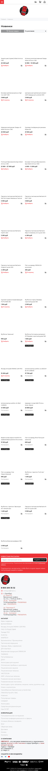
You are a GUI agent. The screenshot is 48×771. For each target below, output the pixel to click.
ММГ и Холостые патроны (10, 676)
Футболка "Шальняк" (7, 334)
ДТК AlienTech (6, 649)
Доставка (4, 729)
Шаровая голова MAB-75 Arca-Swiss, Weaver (34, 404)
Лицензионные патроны (10, 671)
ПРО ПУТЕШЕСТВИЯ (8, 629)
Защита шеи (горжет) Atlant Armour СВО (12, 59)
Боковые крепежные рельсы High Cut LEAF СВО (11, 94)
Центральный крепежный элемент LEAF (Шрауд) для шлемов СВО (35, 94)
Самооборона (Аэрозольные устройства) (16, 690)
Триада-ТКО (5, 632)
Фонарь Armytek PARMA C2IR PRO (11, 368)
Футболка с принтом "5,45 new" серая (34, 473)
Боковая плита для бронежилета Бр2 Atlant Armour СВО (35, 163)
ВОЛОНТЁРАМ (6, 624)
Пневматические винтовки (11, 679)
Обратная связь (6, 727)
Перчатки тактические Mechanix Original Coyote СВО (11, 266)
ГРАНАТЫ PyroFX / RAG (9, 693)
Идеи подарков (6, 621)
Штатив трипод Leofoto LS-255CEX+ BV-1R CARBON (36, 369)
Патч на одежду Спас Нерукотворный (7, 473)
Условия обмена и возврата (11, 721)
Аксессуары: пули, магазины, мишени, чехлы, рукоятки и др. (23, 684)
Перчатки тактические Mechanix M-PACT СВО (36, 197)
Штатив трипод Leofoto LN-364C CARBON (11, 404)
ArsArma (4, 635)
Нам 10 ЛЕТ (5, 709)
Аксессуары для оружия (10, 662)
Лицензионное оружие (9, 668)
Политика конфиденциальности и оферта (16, 718)
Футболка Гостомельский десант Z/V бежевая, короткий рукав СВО (35, 335)
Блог (2, 724)
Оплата (3, 732)
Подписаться (40, 560)
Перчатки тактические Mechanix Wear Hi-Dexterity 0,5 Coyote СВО (35, 232)
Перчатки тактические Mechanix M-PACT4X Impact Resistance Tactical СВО (12, 197)
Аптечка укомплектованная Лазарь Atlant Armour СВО (36, 59)
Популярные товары (8, 698)
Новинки (4, 695)
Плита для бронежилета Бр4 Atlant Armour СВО (12, 163)
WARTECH (4, 638)
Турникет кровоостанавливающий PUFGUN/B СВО (11, 300)
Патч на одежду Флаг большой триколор (34, 438)
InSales (36, 767)
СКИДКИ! (4, 701)
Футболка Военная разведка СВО (11, 541)
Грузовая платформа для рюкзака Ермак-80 (35, 128)
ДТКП (3, 660)
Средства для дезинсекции (11, 706)
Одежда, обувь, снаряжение (11, 646)
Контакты (4, 735)
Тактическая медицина (9, 643)
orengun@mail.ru (9, 591)
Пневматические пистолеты (11, 682)
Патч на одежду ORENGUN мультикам (33, 266)
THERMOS (4, 654)
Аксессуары (5, 704)
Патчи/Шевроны (7, 657)
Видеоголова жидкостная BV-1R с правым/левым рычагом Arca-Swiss (11, 438)
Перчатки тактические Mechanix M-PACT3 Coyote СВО (36, 507)
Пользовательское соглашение (12, 716)
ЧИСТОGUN (5, 673)
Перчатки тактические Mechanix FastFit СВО (11, 232)
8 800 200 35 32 (8, 588)
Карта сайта (38, 765)
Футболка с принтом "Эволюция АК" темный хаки (11, 507)
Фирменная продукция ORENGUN (13, 651)
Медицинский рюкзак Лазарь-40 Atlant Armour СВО (11, 128)
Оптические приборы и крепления (14, 665)
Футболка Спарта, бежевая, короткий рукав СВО (33, 300)
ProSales (22, 767)
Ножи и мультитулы (8, 687)
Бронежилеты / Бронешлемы (11, 640)
